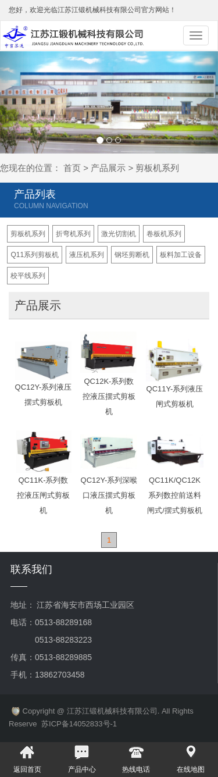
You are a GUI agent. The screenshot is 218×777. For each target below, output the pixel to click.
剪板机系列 (27, 234)
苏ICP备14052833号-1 (79, 723)
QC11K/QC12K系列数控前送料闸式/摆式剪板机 (174, 495)
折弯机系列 (73, 234)
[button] (16, 102)
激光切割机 (118, 234)
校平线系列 (27, 276)
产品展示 (108, 168)
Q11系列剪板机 (34, 255)
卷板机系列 (163, 234)
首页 (72, 168)
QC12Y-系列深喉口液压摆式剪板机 (109, 495)
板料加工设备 (181, 255)
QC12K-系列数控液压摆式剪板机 (109, 396)
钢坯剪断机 (132, 255)
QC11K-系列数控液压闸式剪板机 (43, 495)
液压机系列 (86, 255)
